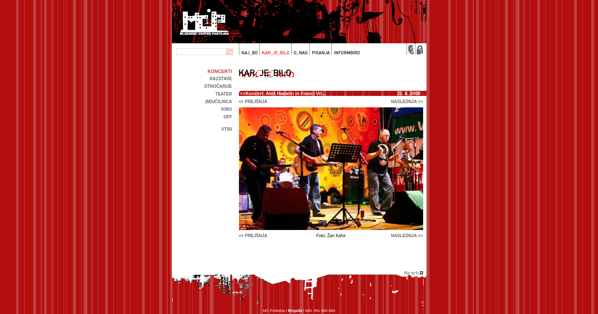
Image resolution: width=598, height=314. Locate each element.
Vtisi (226, 129)
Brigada (295, 310)
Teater (223, 94)
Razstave (221, 78)
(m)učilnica (218, 101)
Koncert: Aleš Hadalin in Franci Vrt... (285, 93)
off (228, 117)
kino (227, 109)
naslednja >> (407, 101)
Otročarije (218, 86)
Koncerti (220, 71)
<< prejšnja (253, 101)
